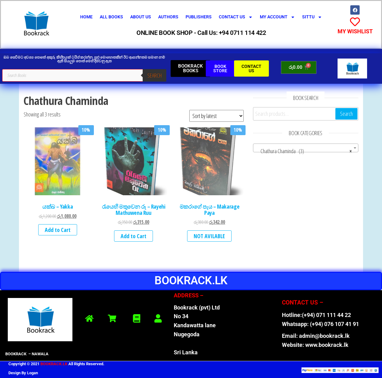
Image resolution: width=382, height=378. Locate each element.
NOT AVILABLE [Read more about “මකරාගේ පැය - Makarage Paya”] (209, 236)
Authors (168, 16)
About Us (140, 16)
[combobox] (305, 148)
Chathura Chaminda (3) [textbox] (304, 151)
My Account (277, 17)
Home (86, 16)
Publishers (199, 16)
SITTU (312, 17)
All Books (111, 16)
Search (154, 75)
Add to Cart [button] (58, 230)
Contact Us (236, 17)
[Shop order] (216, 116)
